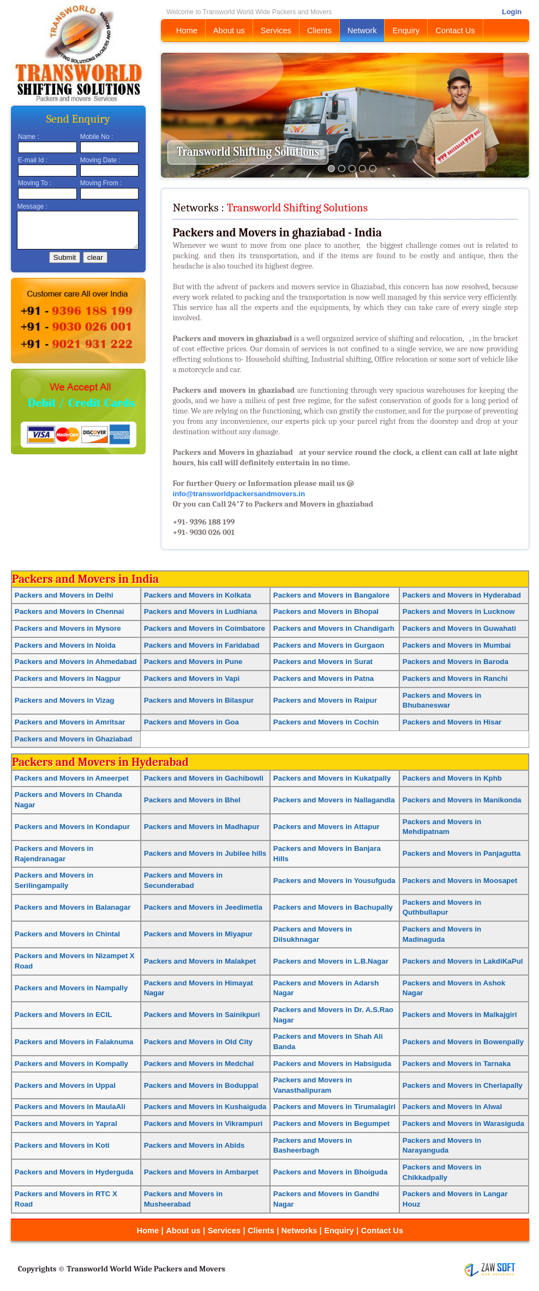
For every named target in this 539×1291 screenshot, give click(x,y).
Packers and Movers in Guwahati (459, 628)
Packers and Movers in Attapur (326, 827)
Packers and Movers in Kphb (452, 778)
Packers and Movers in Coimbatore (204, 628)
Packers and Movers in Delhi (64, 595)
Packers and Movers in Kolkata (197, 595)
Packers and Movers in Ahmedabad (76, 661)
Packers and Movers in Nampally (71, 988)
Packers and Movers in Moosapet (460, 880)
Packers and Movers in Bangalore (331, 595)
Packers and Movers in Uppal (65, 1085)
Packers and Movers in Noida (65, 645)
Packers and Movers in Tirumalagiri (334, 1107)
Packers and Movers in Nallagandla (334, 800)
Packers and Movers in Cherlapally (463, 1085)
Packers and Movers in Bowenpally (463, 1042)
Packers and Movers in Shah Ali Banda (328, 1041)
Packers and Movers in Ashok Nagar (454, 988)
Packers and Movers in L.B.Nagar (330, 961)
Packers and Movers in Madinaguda (442, 934)
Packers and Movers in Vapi (192, 678)
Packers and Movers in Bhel (192, 800)
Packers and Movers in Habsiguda (332, 1063)
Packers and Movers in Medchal (199, 1063)
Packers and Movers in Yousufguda (334, 880)
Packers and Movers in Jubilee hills (205, 853)
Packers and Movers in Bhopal (326, 611)
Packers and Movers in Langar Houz (455, 1199)
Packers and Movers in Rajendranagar (54, 853)
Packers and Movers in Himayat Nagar (198, 988)
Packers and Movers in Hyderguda (74, 1172)
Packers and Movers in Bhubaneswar (442, 700)
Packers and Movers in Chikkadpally (442, 1172)
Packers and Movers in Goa (191, 722)
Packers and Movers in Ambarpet (201, 1172)
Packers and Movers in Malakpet (200, 961)
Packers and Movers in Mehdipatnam (442, 827)
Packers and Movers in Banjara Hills (327, 853)
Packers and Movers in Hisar (452, 722)
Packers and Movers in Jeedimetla (203, 907)
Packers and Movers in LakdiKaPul (463, 961)
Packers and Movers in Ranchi (455, 678)
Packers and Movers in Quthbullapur (442, 907)
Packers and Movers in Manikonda (462, 800)
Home (186, 30)
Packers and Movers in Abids (194, 1145)
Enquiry (406, 30)
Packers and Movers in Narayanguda (442, 1145)
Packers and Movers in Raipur (325, 700)
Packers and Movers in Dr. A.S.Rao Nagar (333, 1015)
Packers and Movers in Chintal (67, 934)
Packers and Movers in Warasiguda (463, 1123)
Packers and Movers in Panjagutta (461, 853)
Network (362, 30)
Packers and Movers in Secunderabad (183, 880)
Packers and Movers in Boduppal (201, 1085)
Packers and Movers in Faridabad (202, 645)
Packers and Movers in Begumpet (331, 1123)
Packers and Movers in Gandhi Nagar (326, 1199)
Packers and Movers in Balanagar (73, 907)
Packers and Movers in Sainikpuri (202, 1014)
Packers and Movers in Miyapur (198, 934)
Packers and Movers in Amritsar (70, 722)
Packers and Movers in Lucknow (459, 611)
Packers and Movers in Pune (193, 661)
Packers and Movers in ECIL (63, 1014)
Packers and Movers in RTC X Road (66, 1199)
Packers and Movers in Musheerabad (183, 1199)
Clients (319, 30)
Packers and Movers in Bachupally (333, 907)
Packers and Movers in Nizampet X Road (75, 961)
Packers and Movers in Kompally (71, 1063)
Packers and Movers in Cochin (326, 722)
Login (512, 12)
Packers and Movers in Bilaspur (199, 700)
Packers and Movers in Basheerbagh (312, 1145)
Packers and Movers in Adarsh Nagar (326, 988)
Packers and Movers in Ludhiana (200, 611)
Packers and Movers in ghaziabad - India (276, 232)
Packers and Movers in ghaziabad (232, 452)
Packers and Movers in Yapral (66, 1123)
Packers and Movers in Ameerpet (72, 778)
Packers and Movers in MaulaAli (70, 1107)
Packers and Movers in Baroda (455, 661)
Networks (301, 1230)
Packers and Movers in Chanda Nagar (68, 799)
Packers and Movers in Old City (198, 1042)
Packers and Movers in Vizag (65, 700)
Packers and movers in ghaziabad (233, 338)
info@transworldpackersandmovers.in (238, 494)
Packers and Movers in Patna (323, 678)
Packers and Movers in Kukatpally (332, 778)
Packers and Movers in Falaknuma (74, 1042)
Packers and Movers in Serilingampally (54, 880)
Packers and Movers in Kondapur (72, 827)
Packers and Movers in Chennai (69, 611)
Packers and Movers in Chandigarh (333, 628)
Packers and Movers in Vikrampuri (203, 1123)
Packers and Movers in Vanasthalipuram (312, 1085)
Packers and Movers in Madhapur (202, 827)
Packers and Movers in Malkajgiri (460, 1014)
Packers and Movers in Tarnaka (457, 1063)
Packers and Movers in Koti (62, 1145)
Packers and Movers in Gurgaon (329, 645)
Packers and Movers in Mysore (68, 628)
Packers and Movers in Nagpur (68, 678)
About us (229, 30)
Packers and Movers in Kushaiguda (205, 1107)
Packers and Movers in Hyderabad (462, 595)
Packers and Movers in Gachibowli (203, 778)
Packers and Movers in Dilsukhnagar (312, 934)
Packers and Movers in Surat (323, 661)
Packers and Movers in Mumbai (457, 645)
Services (276, 30)
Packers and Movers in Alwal (452, 1107)
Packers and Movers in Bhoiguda (330, 1172)
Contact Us (455, 30)
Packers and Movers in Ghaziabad (74, 739)
